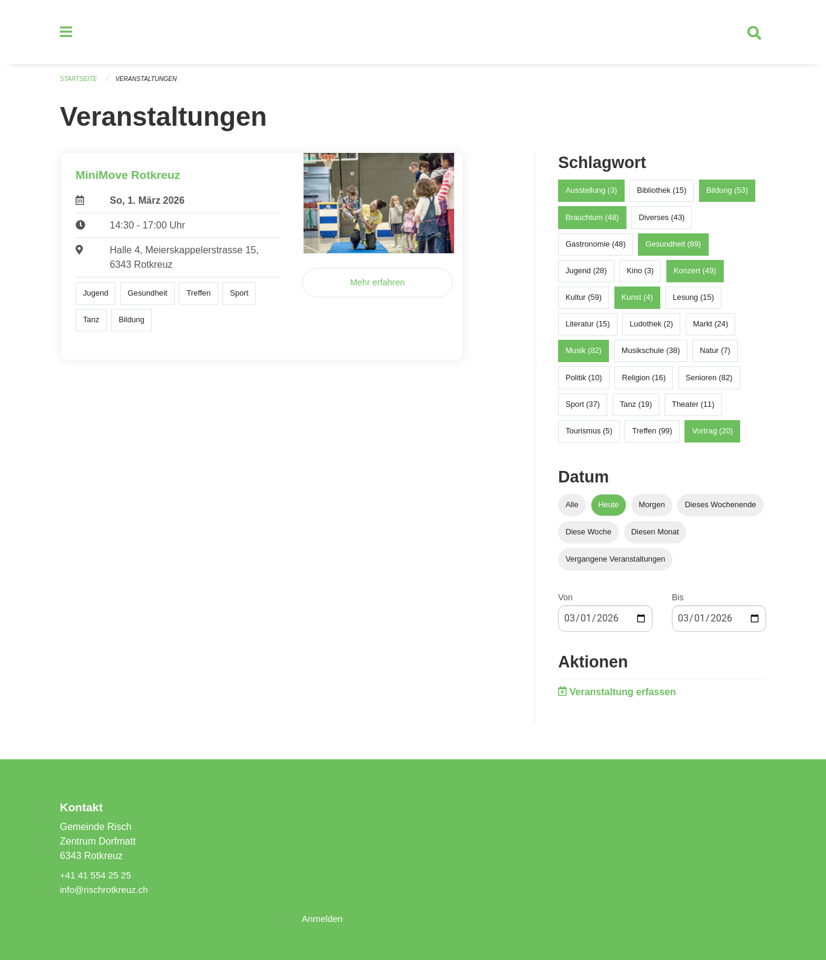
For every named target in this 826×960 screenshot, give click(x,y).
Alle (571, 509)
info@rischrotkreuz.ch (107, 889)
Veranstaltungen (152, 84)
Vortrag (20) (712, 436)
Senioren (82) (709, 382)
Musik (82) (583, 355)
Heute (608, 509)
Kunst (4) (637, 302)
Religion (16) (644, 382)
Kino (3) (640, 275)
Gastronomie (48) (595, 248)
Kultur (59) (583, 302)
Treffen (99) (652, 436)
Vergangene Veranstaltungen (615, 564)
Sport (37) (582, 409)
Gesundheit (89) (673, 248)
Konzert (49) (695, 275)
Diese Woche (588, 537)
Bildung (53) (727, 195)
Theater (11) (693, 409)
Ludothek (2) (651, 329)
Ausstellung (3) (591, 195)
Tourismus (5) (589, 436)
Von (565, 603)
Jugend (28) (585, 275)
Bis (677, 603)
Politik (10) (583, 382)
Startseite (80, 84)
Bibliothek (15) (661, 195)
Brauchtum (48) (592, 222)
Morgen (652, 509)
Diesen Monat (655, 537)
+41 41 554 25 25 (97, 875)
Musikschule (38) (651, 355)
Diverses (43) (662, 222)
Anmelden (323, 918)
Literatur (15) (587, 329)
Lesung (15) (693, 302)
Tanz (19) (636, 409)
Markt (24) (710, 329)
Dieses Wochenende (720, 509)
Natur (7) (715, 355)
